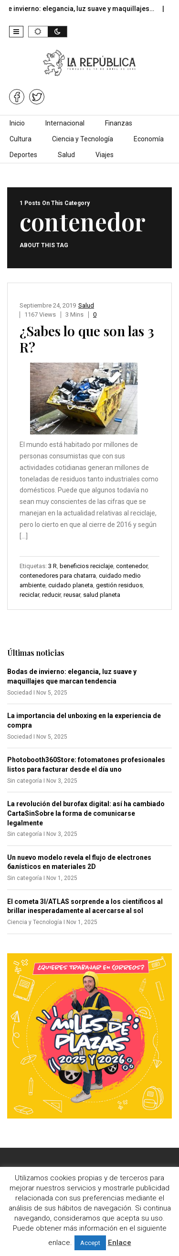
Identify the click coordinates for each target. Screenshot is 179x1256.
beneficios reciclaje (86, 566)
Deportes (23, 155)
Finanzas (118, 123)
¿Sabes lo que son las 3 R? (87, 339)
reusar (71, 594)
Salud (66, 155)
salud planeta (101, 594)
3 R (52, 566)
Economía (149, 139)
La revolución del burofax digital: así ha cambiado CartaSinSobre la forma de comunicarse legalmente (86, 813)
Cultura (21, 139)
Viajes (104, 155)
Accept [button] (90, 1242)
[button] (16, 31)
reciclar (29, 594)
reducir (51, 594)
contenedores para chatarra (58, 575)
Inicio (17, 123)
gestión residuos (119, 585)
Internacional (64, 123)
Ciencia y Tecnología (82, 139)
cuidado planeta (70, 585)
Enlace (119, 1242)
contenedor (131, 566)
